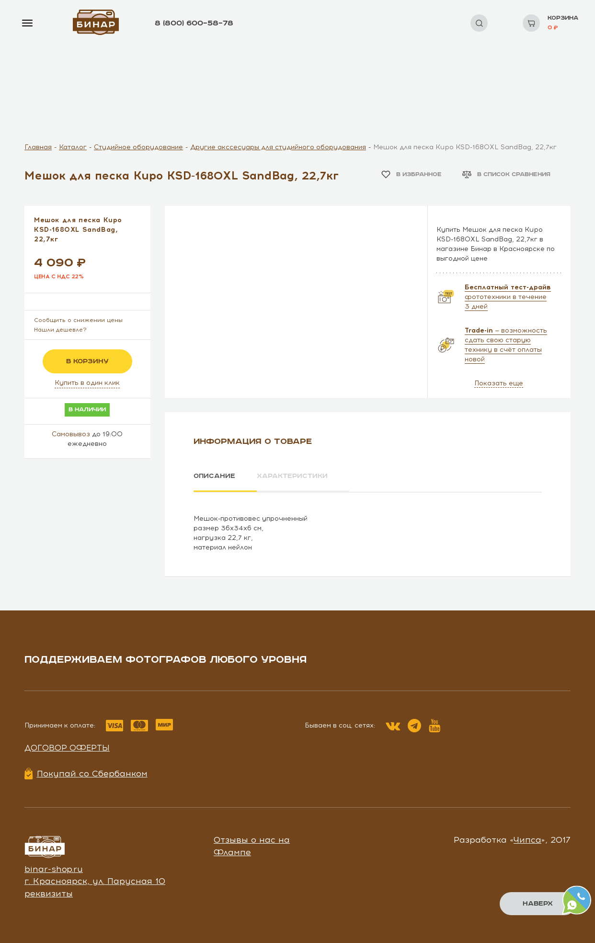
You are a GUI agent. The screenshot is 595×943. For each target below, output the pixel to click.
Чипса (527, 839)
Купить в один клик (87, 383)
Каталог (73, 147)
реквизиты (48, 893)
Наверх (538, 903)
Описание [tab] (214, 476)
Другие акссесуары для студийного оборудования (278, 147)
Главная (38, 147)
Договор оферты (67, 747)
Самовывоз (71, 434)
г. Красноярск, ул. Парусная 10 (94, 880)
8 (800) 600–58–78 (194, 23)
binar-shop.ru (53, 868)
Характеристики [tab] (293, 476)
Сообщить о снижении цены (78, 320)
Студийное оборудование (138, 147)
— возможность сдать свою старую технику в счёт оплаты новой (506, 344)
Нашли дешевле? (60, 329)
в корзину (87, 361)
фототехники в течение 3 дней (508, 296)
